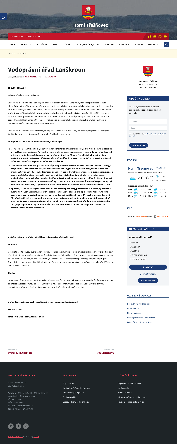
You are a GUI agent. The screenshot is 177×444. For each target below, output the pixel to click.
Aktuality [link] (26, 44)
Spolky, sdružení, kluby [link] (87, 44)
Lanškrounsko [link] (133, 308)
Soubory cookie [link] (69, 397)
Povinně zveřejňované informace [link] (76, 388)
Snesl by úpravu (139, 255)
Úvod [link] (13, 44)
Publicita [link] (109, 44)
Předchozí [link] (12, 349)
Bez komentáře (139, 259)
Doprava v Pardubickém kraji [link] (138, 304)
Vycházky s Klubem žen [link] (20, 352)
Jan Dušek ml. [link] (31, 77)
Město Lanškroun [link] (134, 313)
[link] (3, 16)
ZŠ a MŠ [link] (66, 44)
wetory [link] (37, 436)
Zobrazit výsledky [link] (148, 273)
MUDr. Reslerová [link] (105, 352)
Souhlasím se (147, 135)
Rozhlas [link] (139, 44)
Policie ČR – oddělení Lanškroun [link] (140, 322)
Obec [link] (55, 44)
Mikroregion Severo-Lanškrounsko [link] (141, 317)
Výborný (136, 247)
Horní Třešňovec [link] (90, 25)
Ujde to (135, 251)
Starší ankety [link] (148, 280)
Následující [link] (109, 349)
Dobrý (135, 243)
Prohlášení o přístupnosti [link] (73, 392)
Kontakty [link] (153, 44)
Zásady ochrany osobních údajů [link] (76, 402)
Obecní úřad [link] (42, 44)
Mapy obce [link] (124, 44)
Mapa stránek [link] (68, 383)
